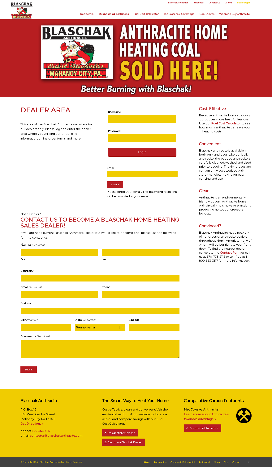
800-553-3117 (41, 431)
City (29, 320)
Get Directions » (31, 423)
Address (26, 303)
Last (104, 259)
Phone (105, 287)
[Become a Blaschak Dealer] (123, 442)
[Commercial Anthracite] (202, 428)
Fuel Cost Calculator (226, 123)
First (23, 259)
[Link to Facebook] (249, 462)
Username (114, 112)
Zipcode (134, 319)
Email (110, 167)
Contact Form (230, 252)
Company (26, 270)
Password (114, 131)
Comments (35, 336)
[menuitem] (178, 3)
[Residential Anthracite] (120, 433)
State (85, 320)
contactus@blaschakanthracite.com (56, 435)
